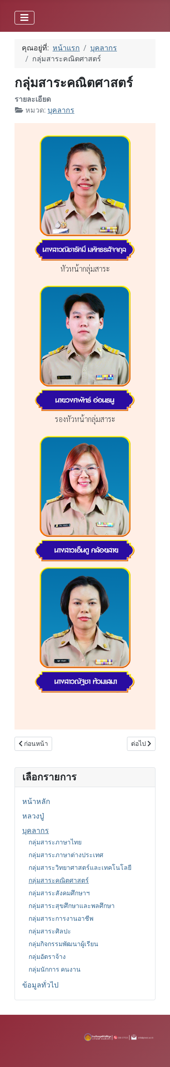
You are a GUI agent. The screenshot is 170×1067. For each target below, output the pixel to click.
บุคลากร (35, 830)
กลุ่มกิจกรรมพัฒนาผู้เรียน (63, 944)
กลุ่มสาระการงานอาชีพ (61, 918)
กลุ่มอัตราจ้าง (47, 956)
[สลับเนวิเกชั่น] (24, 18)
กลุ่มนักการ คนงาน (55, 969)
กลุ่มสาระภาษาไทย (55, 842)
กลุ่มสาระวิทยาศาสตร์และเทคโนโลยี (80, 867)
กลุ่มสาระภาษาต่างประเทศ (66, 855)
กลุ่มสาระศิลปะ (50, 931)
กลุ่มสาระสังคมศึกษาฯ (59, 893)
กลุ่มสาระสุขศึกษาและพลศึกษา (72, 905)
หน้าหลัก (36, 801)
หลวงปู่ (33, 816)
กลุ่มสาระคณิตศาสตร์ (59, 880)
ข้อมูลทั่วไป (40, 985)
